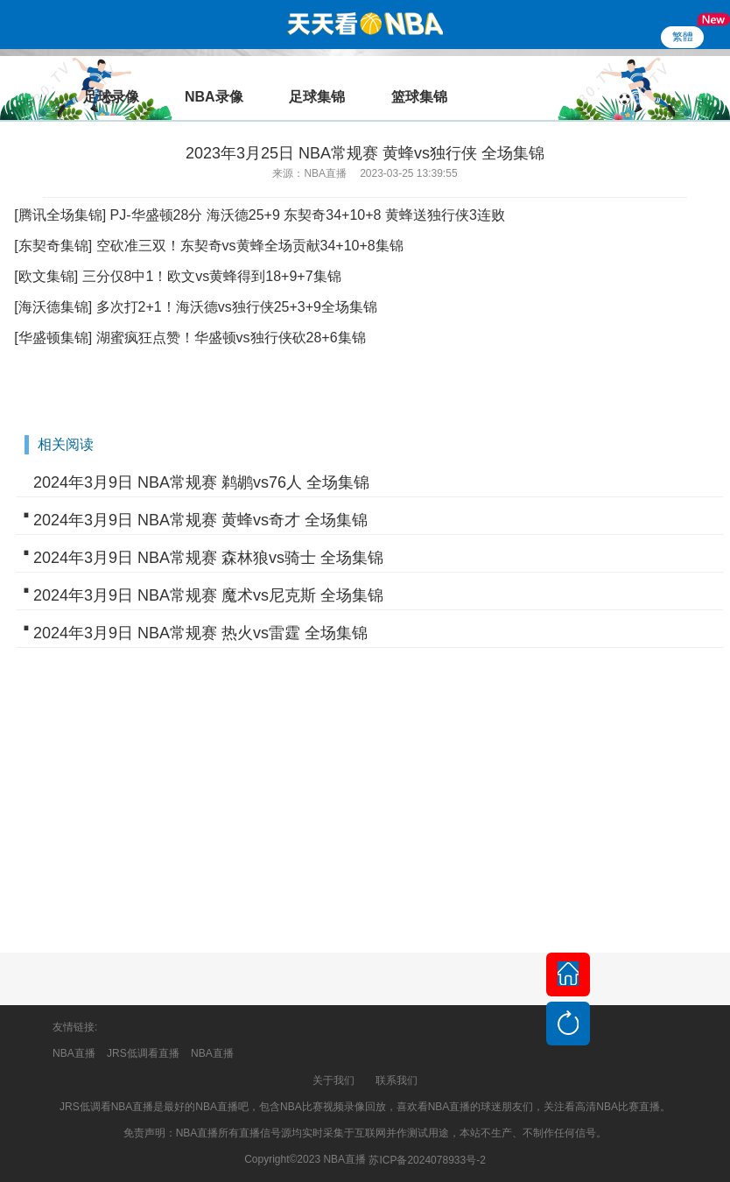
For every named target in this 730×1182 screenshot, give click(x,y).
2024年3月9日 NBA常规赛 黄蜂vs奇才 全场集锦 (200, 520)
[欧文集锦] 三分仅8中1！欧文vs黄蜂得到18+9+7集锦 (177, 276)
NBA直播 (74, 1053)
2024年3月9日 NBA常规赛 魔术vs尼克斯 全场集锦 (208, 595)
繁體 (682, 37)
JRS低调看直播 (143, 1053)
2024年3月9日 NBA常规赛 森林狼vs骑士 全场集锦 (208, 557)
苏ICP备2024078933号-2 (427, 1160)
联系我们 (397, 1080)
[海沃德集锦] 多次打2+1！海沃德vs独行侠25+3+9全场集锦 (195, 306)
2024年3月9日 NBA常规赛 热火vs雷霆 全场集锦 (200, 633)
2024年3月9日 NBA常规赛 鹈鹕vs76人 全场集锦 (201, 482)
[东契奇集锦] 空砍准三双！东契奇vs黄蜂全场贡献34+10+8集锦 (209, 245)
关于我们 (333, 1080)
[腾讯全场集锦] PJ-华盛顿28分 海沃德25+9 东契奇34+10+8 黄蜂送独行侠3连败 (259, 215)
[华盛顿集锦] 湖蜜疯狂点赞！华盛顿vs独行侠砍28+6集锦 (189, 337)
